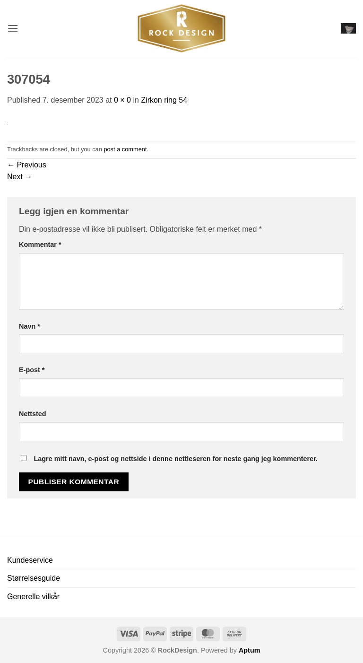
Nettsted (32, 414)
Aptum (249, 650)
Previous (26, 165)
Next (19, 177)
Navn (29, 326)
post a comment (125, 149)
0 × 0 (122, 100)
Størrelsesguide (33, 578)
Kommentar (40, 244)
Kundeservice (30, 560)
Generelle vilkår (33, 597)
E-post (31, 370)
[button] (12, 28)
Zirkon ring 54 (164, 100)
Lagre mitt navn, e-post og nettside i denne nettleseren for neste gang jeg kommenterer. (176, 458)
